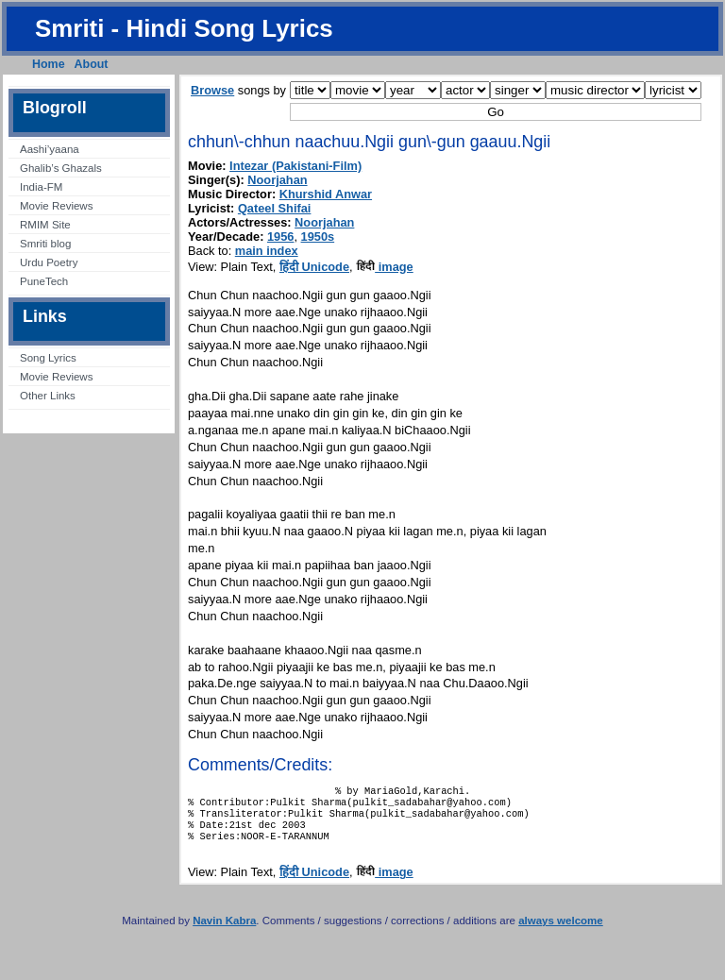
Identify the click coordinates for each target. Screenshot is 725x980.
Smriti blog (45, 243)
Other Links (48, 395)
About (92, 64)
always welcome (560, 932)
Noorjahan (277, 180)
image (384, 267)
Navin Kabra (224, 932)
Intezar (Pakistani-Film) (295, 166)
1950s (318, 236)
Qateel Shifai (275, 208)
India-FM (41, 187)
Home (48, 64)
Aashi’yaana (49, 149)
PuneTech (44, 281)
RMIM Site (45, 224)
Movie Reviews (56, 205)
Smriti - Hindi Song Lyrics (184, 28)
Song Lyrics (48, 357)
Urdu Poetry (48, 262)
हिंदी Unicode (314, 267)
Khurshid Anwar (325, 194)
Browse (212, 90)
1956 (280, 236)
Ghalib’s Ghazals (61, 168)
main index (266, 251)
